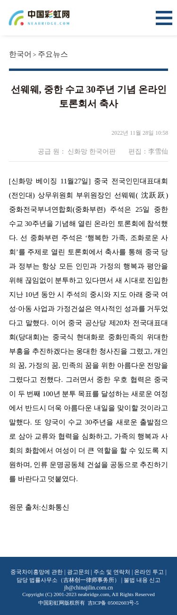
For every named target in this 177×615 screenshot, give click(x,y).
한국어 (20, 54)
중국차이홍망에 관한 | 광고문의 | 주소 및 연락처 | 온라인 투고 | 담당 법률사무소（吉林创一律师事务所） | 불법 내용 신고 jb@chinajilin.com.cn (88, 580)
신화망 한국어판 (92, 151)
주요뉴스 (53, 54)
